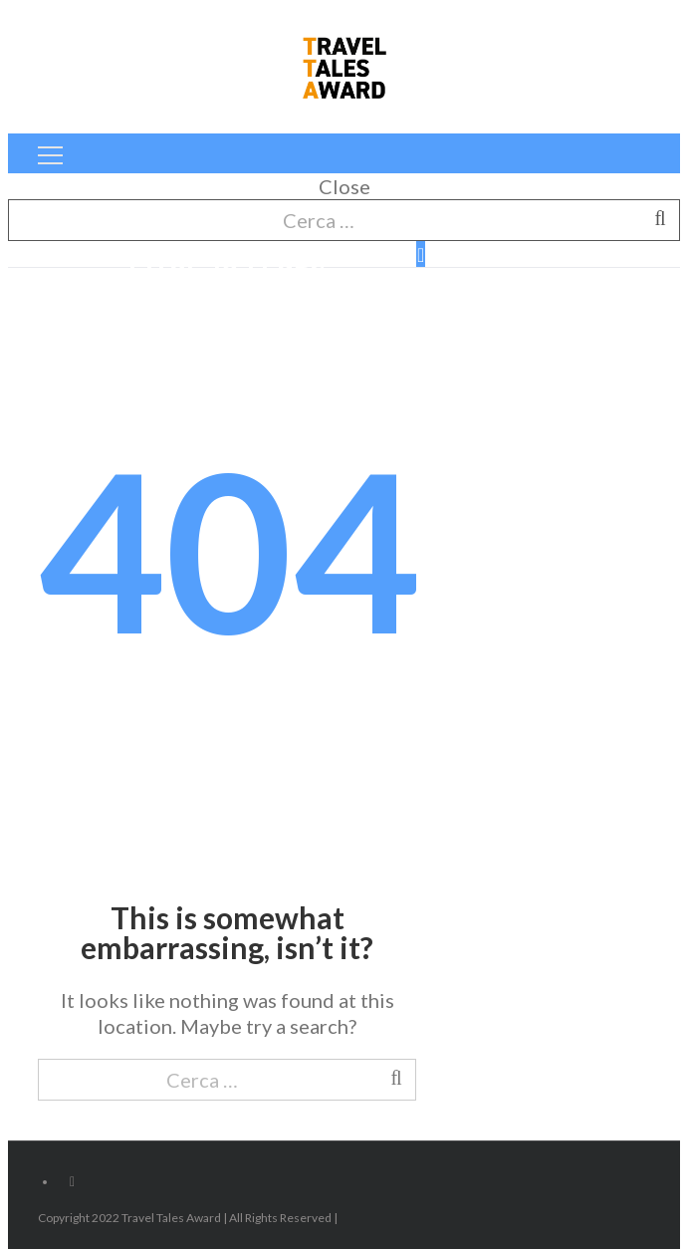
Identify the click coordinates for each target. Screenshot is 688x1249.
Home (237, 310)
